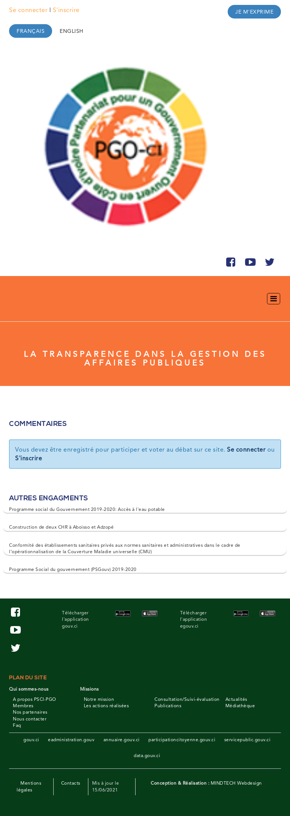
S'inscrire (66, 10)
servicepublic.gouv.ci (247, 739)
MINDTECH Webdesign (236, 783)
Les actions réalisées (106, 705)
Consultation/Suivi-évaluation (187, 699)
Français (31, 31)
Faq (17, 725)
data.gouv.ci (147, 755)
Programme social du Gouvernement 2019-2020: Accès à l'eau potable (87, 509)
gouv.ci (31, 739)
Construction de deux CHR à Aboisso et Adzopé (61, 527)
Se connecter (28, 10)
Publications (167, 705)
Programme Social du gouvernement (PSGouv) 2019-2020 (73, 569)
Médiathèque (240, 705)
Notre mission (99, 699)
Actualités (236, 699)
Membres (23, 705)
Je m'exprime (254, 12)
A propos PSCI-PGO (34, 699)
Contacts (70, 783)
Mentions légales (29, 786)
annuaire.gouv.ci (121, 739)
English (71, 31)
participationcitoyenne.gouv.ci (181, 739)
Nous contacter (29, 719)
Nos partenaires (30, 712)
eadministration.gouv (71, 739)
